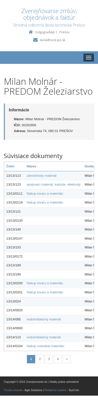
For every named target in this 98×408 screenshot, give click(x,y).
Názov (31, 166)
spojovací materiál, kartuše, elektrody (54, 184)
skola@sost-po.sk (52, 40)
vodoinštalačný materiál (44, 319)
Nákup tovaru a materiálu (45, 193)
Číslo (10, 166)
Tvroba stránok (13, 390)
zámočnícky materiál (41, 175)
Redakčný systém (55, 390)
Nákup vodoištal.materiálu (45, 346)
